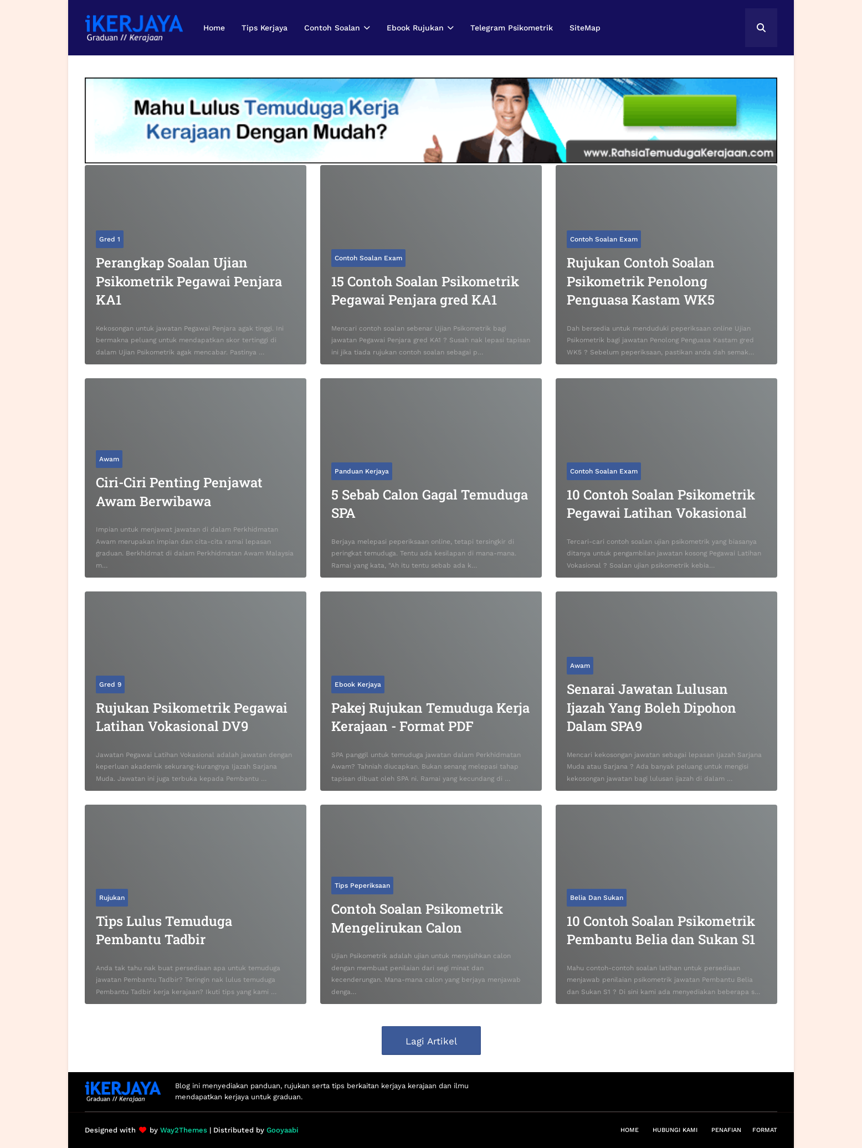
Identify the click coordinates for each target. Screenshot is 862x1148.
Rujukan (112, 898)
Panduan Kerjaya (362, 471)
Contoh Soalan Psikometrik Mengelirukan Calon (417, 918)
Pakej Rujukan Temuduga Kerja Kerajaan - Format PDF (430, 717)
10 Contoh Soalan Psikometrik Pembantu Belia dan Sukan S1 (661, 930)
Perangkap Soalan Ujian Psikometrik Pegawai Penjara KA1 (189, 281)
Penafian (726, 1130)
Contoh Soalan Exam (368, 258)
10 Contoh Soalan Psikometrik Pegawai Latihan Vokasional (661, 504)
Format (764, 1130)
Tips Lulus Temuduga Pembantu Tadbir (164, 930)
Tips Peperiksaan (362, 885)
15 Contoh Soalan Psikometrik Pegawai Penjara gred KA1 (425, 290)
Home (629, 1130)
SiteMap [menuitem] (585, 27)
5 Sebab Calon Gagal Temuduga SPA (429, 504)
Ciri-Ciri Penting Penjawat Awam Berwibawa (179, 491)
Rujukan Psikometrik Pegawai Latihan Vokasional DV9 (192, 717)
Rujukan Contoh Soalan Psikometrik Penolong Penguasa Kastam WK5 (641, 281)
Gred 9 (110, 684)
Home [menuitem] (214, 27)
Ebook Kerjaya (358, 684)
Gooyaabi (282, 1130)
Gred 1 (109, 239)
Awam (109, 459)
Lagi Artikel (431, 1041)
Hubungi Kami (675, 1130)
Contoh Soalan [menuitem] (332, 27)
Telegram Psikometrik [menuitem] (511, 27)
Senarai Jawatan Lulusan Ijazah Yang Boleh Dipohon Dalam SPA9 (651, 707)
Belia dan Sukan (596, 898)
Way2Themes (183, 1130)
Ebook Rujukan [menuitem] (415, 27)
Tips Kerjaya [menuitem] (265, 27)
